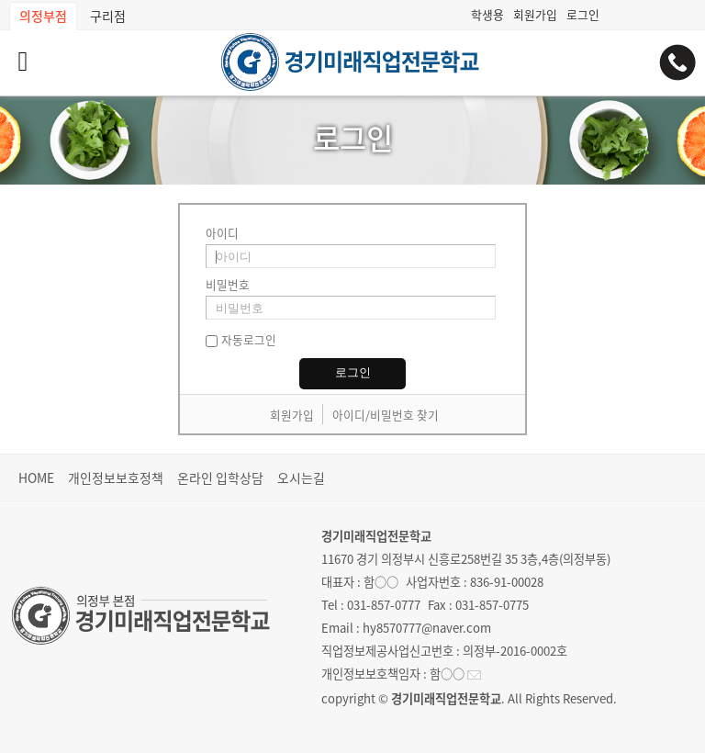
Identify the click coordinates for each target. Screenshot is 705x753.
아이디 (222, 233)
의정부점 (43, 15)
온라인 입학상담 (220, 477)
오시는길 (301, 477)
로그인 (582, 14)
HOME (36, 477)
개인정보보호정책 (115, 477)
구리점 (108, 15)
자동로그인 (248, 339)
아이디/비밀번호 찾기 (385, 414)
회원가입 (535, 14)
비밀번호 (228, 284)
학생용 (487, 14)
